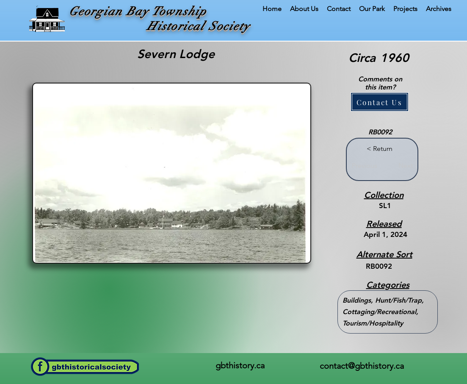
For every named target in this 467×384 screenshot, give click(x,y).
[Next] (402, 165)
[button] (380, 101)
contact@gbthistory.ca (362, 366)
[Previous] (364, 165)
